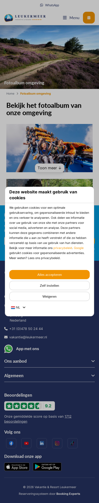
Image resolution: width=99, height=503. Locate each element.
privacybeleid (62, 248)
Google (79, 248)
